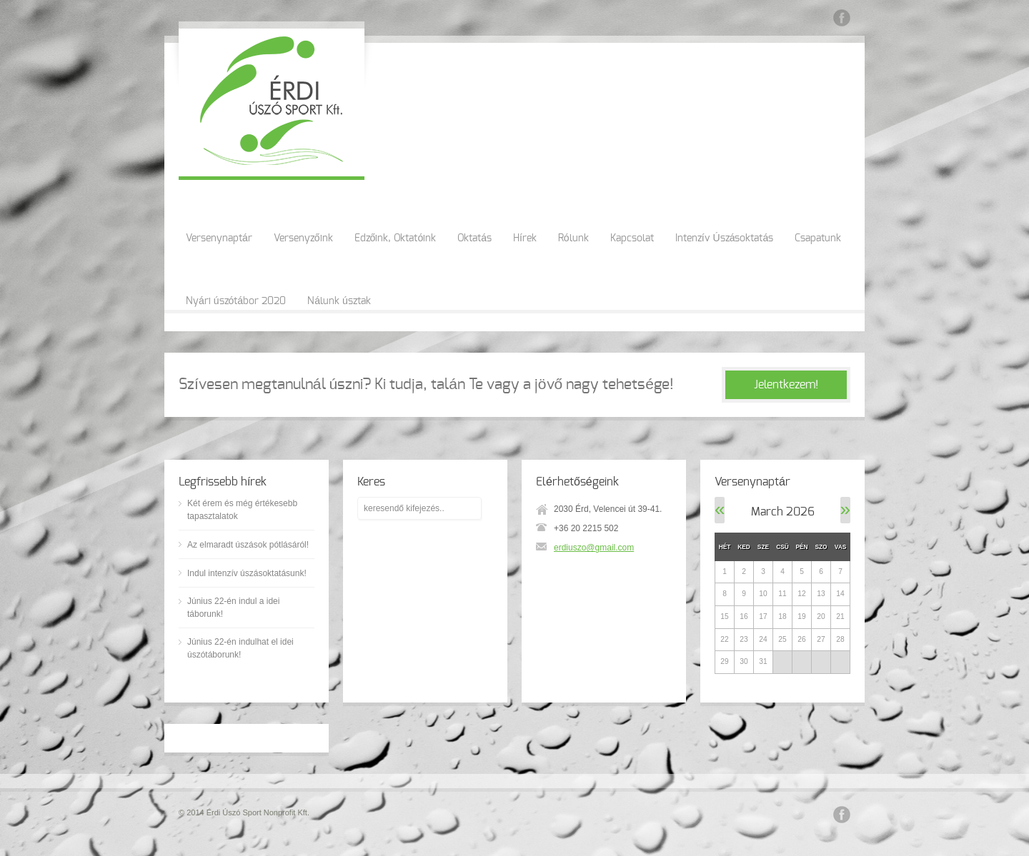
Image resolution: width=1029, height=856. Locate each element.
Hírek (525, 238)
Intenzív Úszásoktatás (724, 238)
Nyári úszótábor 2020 (236, 301)
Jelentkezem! (786, 385)
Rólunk (573, 238)
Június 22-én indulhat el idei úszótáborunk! (240, 648)
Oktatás (474, 238)
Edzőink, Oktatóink (395, 238)
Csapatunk (818, 238)
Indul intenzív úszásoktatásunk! (247, 573)
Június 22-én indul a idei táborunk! (233, 607)
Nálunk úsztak (339, 301)
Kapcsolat (632, 238)
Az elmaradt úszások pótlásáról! (248, 545)
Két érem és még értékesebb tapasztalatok (242, 509)
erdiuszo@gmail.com (594, 548)
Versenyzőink (303, 238)
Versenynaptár (219, 238)
